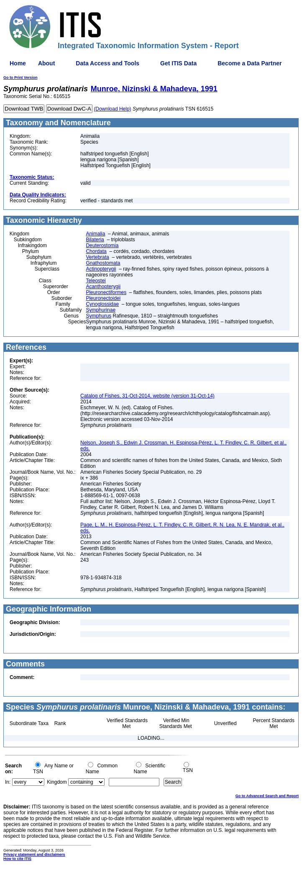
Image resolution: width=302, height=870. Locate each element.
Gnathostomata (103, 263)
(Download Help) (112, 109)
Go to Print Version (20, 77)
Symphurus (98, 316)
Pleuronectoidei (103, 298)
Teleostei (95, 281)
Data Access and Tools (107, 63)
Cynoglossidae (102, 304)
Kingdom (57, 782)
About (46, 63)
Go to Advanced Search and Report (267, 796)
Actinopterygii (101, 269)
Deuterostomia (102, 245)
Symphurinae (100, 310)
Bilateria (95, 240)
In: (7, 782)
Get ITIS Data (178, 63)
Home (18, 63)
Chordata (96, 251)
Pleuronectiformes (106, 292)
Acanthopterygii (103, 286)
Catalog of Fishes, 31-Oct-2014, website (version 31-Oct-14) (147, 396)
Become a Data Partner (250, 63)
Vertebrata (97, 257)
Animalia (95, 234)
